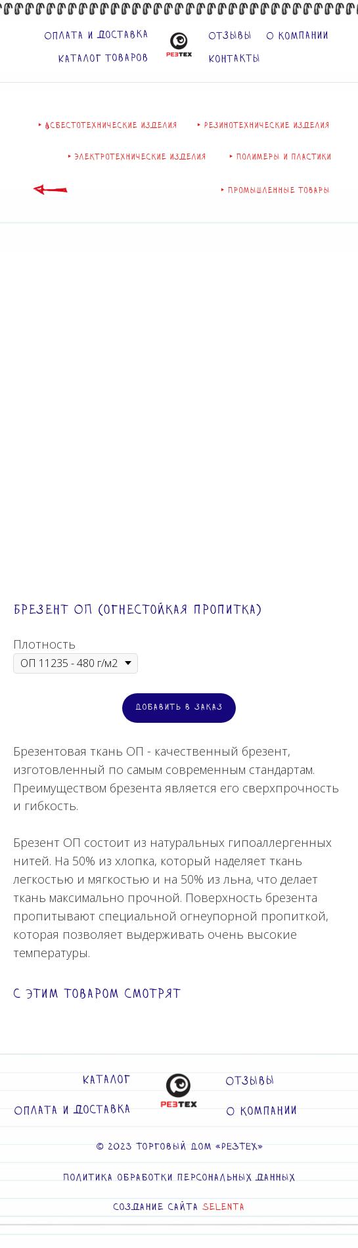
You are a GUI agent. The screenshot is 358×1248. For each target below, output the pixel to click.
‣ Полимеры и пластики (280, 157)
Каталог (106, 1079)
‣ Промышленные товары (275, 190)
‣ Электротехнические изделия (137, 157)
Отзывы (229, 36)
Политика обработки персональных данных (178, 1178)
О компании (296, 36)
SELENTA (223, 1207)
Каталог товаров (102, 58)
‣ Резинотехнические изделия (263, 125)
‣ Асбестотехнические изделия (107, 125)
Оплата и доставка (95, 35)
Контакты (233, 59)
